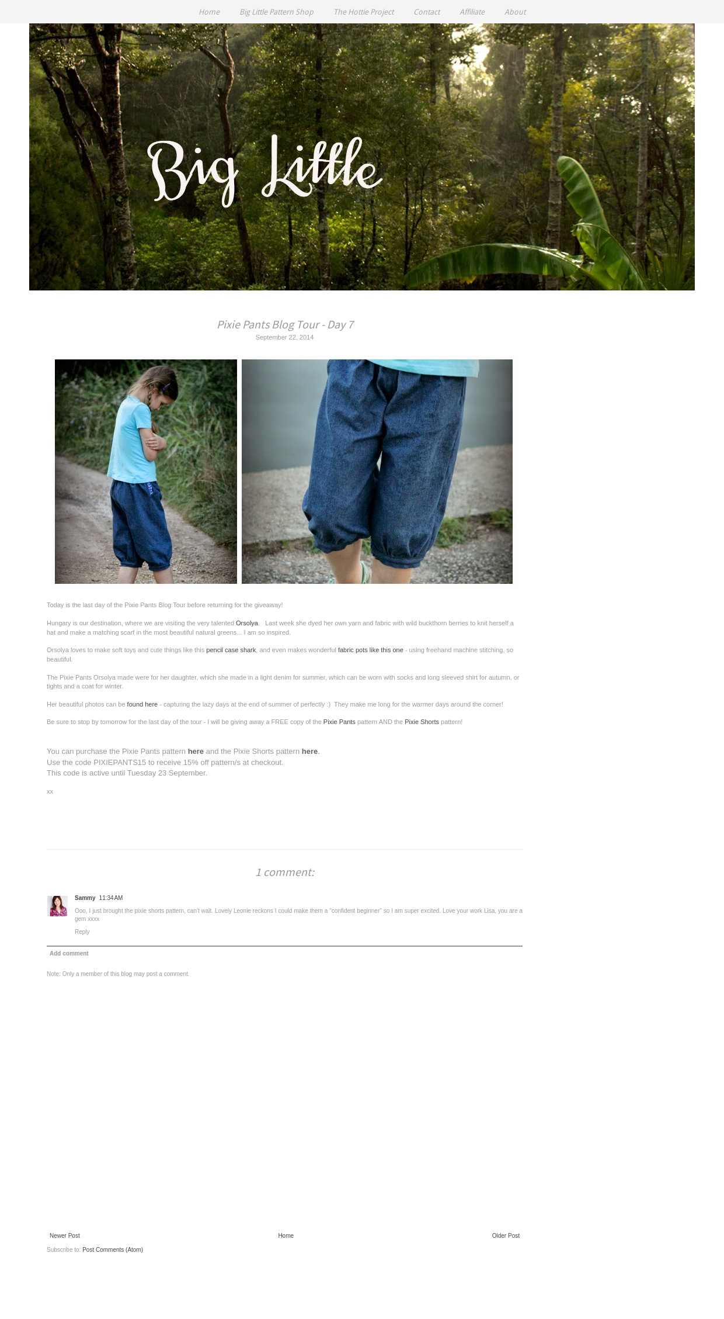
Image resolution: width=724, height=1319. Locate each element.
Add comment (69, 953)
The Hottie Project (363, 12)
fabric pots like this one (370, 649)
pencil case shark (231, 649)
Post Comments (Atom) (112, 1250)
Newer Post (65, 1236)
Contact (426, 12)
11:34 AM (111, 898)
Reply (82, 932)
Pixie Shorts (422, 721)
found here (142, 704)
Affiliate (472, 12)
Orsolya (247, 622)
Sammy (85, 898)
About (514, 12)
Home (209, 12)
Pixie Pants (339, 721)
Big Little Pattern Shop (276, 12)
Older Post (506, 1236)
